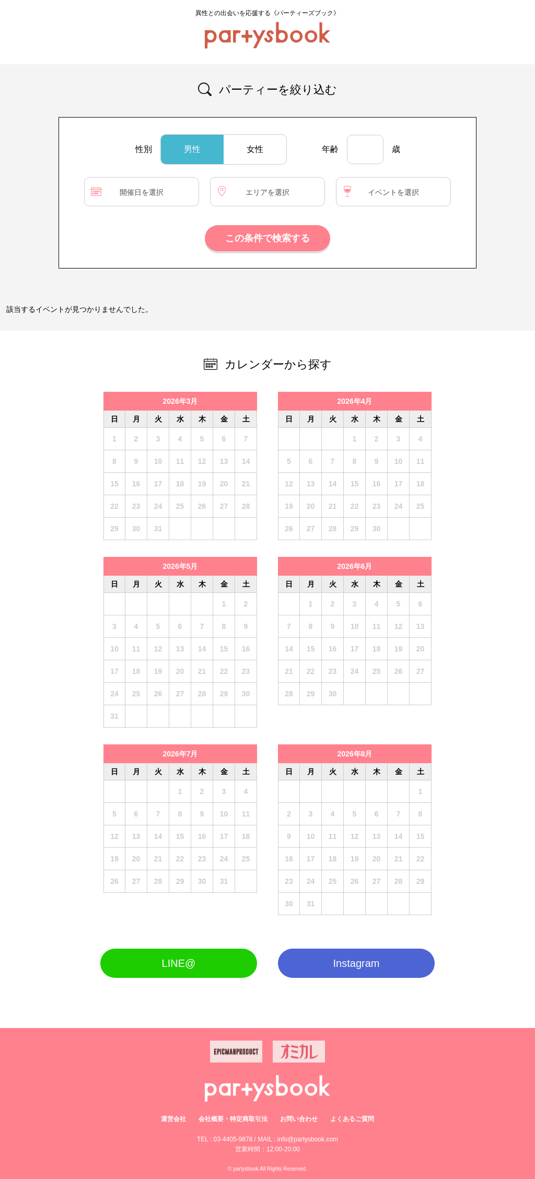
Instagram (356, 963)
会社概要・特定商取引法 (233, 1119)
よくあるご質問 (352, 1119)
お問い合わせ (299, 1119)
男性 (192, 149)
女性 (255, 149)
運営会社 (173, 1119)
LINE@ (179, 963)
